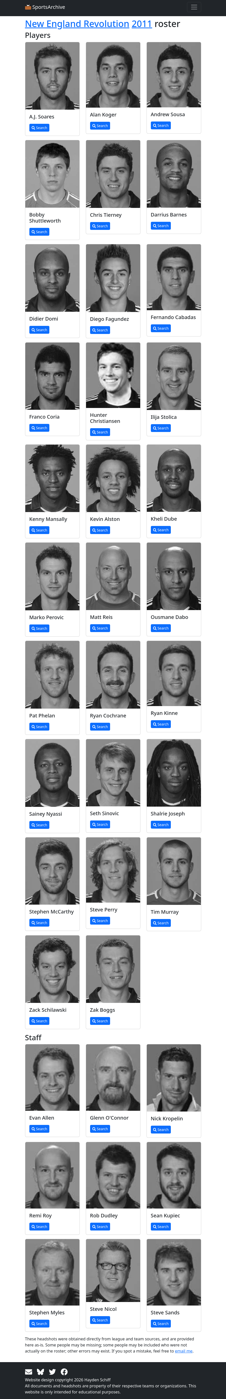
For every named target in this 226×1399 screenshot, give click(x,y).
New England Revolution (77, 23)
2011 (142, 23)
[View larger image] (52, 76)
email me (183, 1351)
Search (39, 127)
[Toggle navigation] (194, 7)
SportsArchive (45, 7)
